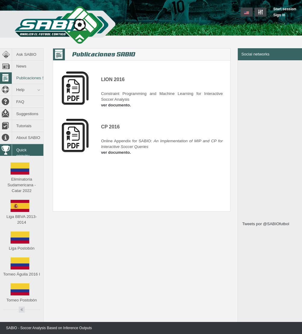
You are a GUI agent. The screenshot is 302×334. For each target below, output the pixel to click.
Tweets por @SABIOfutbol (265, 224)
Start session (284, 9)
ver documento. (116, 105)
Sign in (279, 15)
